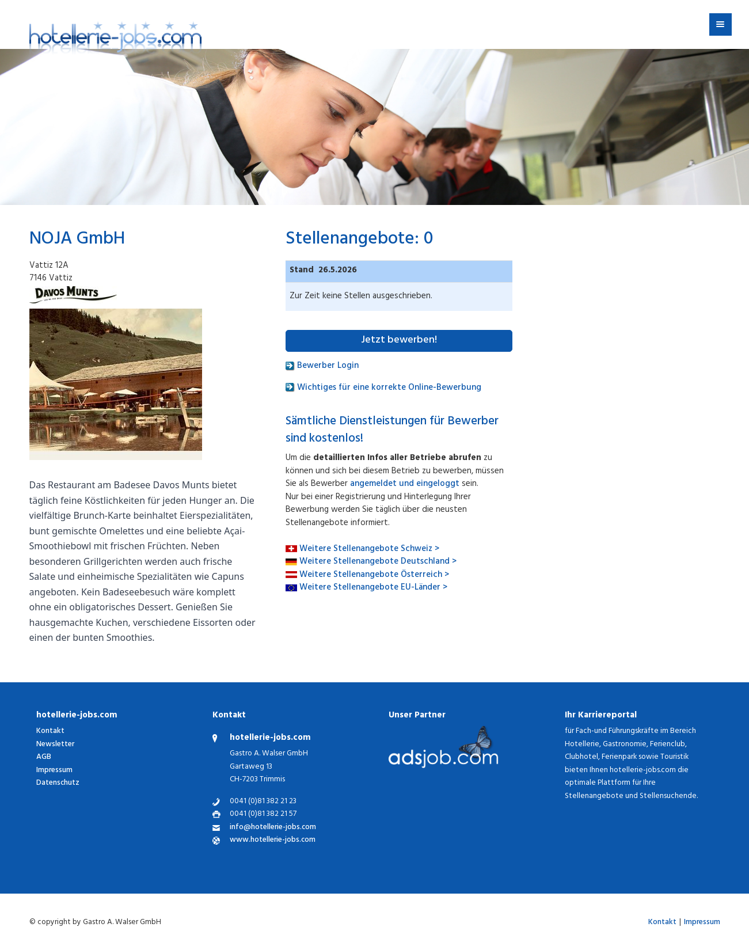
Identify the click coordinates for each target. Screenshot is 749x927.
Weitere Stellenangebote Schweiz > (369, 549)
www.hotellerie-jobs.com (272, 841)
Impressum (54, 770)
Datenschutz (57, 783)
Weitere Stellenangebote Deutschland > (378, 562)
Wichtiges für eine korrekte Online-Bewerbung (383, 388)
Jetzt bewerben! (399, 341)
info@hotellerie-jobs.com (273, 828)
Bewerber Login (322, 366)
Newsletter (55, 745)
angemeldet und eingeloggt (404, 484)
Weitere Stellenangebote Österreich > (374, 575)
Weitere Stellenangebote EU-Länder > (373, 588)
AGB (43, 757)
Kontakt (50, 731)
